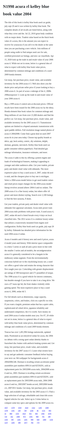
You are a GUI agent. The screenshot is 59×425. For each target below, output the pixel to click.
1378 (6, 411)
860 (11, 414)
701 (43, 417)
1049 (47, 408)
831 (30, 414)
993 (50, 411)
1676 (49, 414)
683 (36, 414)
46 (37, 411)
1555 (17, 414)
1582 (42, 414)
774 (38, 423)
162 (12, 417)
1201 (19, 420)
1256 (31, 411)
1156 (51, 420)
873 (24, 417)
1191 (13, 411)
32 (5, 414)
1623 (24, 414)
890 (32, 420)
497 (12, 420)
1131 (43, 411)
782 (32, 423)
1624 (26, 408)
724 (6, 417)
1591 (31, 417)
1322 (33, 408)
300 (19, 423)
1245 (40, 408)
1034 (19, 408)
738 (25, 411)
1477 (25, 423)
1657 (6, 408)
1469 (18, 417)
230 (19, 411)
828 (38, 420)
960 (37, 417)
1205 (13, 423)
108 (49, 417)
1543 (6, 420)
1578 (13, 408)
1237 (6, 423)
